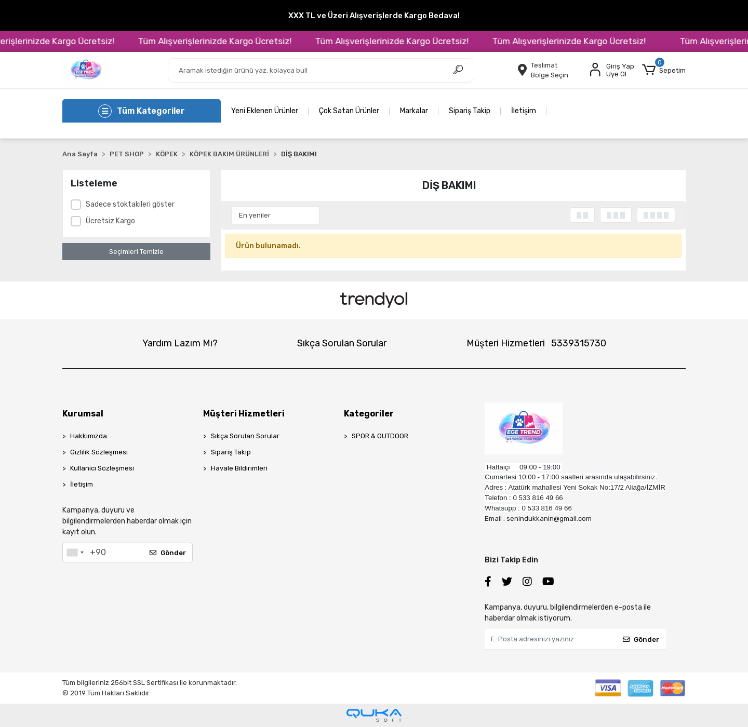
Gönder (168, 553)
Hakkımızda (88, 436)
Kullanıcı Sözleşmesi (102, 468)
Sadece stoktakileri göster (130, 204)
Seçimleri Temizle (136, 251)
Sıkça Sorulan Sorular (341, 343)
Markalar (414, 110)
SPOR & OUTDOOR (380, 436)
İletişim (523, 110)
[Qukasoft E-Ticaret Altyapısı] (374, 715)
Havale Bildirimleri (239, 468)
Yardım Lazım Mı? (180, 343)
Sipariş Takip (469, 110)
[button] (664, 70)
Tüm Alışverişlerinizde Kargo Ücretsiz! (227, 41)
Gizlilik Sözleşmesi (99, 452)
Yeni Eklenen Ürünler (264, 110)
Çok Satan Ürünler (349, 110)
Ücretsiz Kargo (110, 221)
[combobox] (75, 552)
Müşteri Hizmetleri (536, 343)
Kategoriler (369, 414)
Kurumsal (82, 414)
